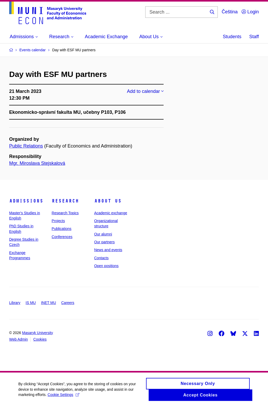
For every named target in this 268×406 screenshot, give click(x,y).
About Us (107, 201)
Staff (254, 36)
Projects (58, 221)
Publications (61, 229)
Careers (67, 303)
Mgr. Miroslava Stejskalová (37, 163)
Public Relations (26, 146)
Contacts (101, 258)
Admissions (26, 201)
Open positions (106, 266)
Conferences (62, 237)
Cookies (40, 339)
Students (232, 36)
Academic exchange (110, 213)
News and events (108, 250)
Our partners (104, 242)
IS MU (31, 303)
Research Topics (65, 213)
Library (14, 303)
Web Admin (18, 339)
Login (250, 11)
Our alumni (103, 234)
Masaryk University (37, 333)
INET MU (48, 303)
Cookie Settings (63, 397)
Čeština (230, 11)
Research (65, 201)
